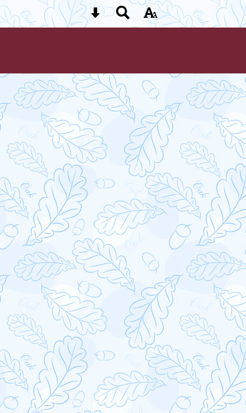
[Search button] (123, 16)
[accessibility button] (150, 16)
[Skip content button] (95, 16)
